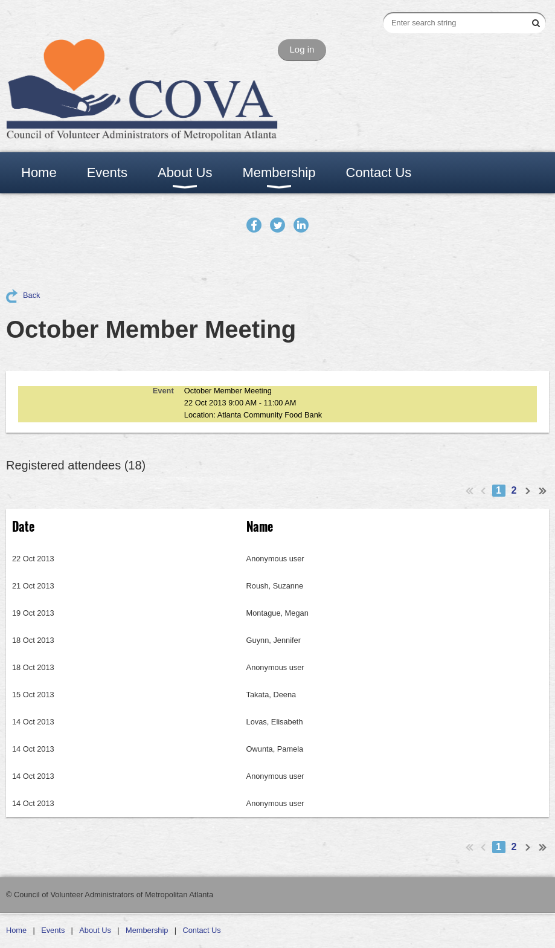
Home (16, 930)
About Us (95, 930)
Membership (147, 930)
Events (53, 930)
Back (31, 295)
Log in (302, 49)
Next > (528, 491)
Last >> (543, 491)
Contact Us (201, 930)
